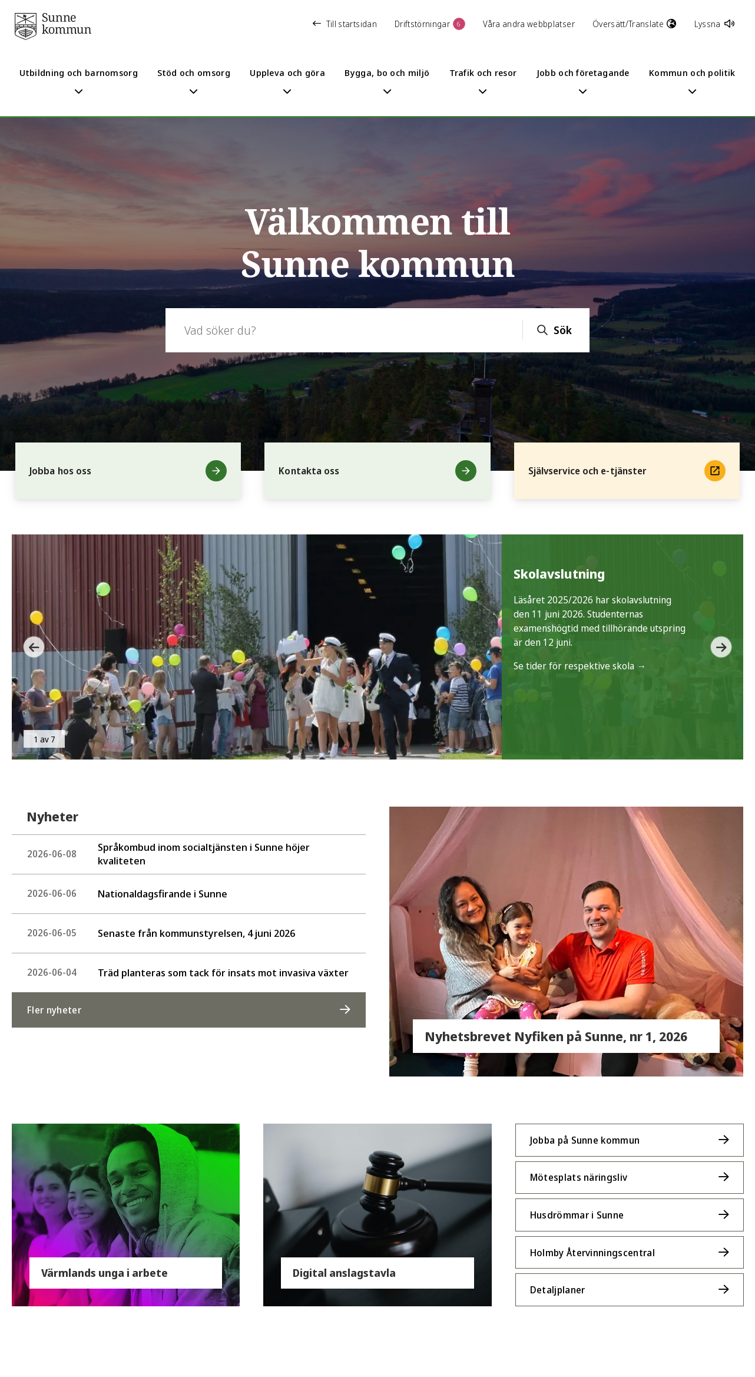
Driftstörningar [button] (430, 24)
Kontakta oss (377, 470)
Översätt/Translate (634, 23)
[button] (29, 647)
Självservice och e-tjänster (627, 470)
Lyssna (714, 23)
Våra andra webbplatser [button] (529, 23)
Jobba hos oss (128, 470)
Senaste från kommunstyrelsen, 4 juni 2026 (161, 933)
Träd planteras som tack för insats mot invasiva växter (188, 972)
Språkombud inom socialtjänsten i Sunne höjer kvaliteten (168, 853)
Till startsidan (345, 23)
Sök (563, 330)
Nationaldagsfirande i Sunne (127, 893)
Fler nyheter (54, 1009)
